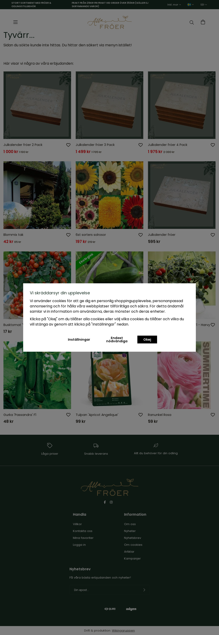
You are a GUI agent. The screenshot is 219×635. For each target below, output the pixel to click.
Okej (147, 339)
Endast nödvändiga (117, 339)
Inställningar (79, 339)
